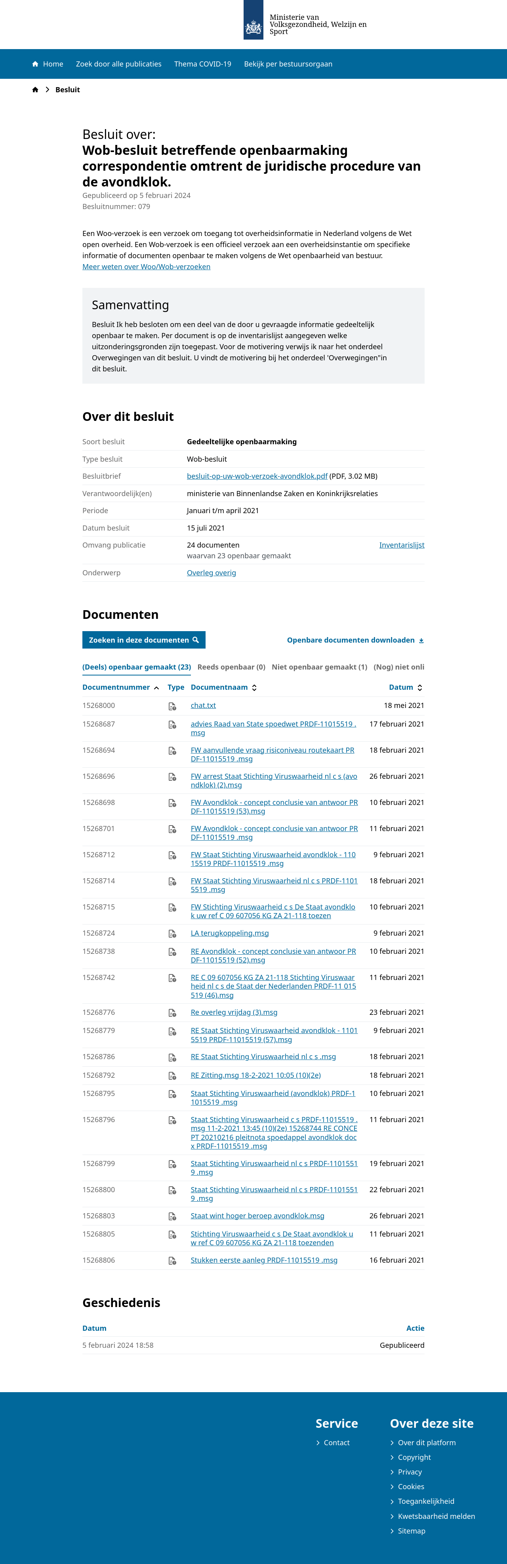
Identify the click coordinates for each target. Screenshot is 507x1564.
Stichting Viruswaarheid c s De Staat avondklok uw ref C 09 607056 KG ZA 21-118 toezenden (272, 1238)
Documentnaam (225, 687)
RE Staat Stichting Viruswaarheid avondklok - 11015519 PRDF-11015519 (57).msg (274, 1035)
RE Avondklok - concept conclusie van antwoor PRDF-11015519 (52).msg (273, 955)
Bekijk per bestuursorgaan (288, 63)
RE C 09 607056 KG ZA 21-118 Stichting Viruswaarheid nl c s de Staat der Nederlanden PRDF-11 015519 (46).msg (273, 986)
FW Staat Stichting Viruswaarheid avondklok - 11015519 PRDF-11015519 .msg (273, 859)
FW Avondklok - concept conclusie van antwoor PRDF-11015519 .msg (274, 833)
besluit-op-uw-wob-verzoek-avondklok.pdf (257, 476)
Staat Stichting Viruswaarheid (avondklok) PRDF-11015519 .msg (273, 1097)
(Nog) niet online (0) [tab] (409, 667)
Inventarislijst (402, 545)
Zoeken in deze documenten (144, 640)
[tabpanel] (253, 974)
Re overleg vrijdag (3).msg (234, 1012)
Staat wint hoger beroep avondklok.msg (258, 1215)
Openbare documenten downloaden (356, 640)
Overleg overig (211, 572)
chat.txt (203, 705)
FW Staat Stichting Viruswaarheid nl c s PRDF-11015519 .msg (274, 885)
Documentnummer (121, 687)
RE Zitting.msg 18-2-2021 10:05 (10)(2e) (256, 1075)
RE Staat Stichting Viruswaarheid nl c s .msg (263, 1056)
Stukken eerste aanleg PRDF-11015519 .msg (264, 1260)
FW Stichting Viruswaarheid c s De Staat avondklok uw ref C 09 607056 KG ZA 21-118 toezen (273, 911)
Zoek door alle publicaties (119, 63)
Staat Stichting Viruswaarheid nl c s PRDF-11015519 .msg (274, 1168)
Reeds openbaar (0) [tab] (231, 667)
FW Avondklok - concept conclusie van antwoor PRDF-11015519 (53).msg (274, 806)
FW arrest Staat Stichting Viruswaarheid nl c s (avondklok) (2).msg (274, 780)
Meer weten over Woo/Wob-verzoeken (146, 266)
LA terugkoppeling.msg (230, 933)
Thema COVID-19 (202, 63)
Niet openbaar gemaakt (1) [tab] (319, 667)
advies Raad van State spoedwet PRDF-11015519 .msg (273, 728)
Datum (407, 687)
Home (47, 63)
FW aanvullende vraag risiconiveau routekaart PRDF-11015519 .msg (273, 754)
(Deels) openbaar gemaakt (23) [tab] (136, 667)
